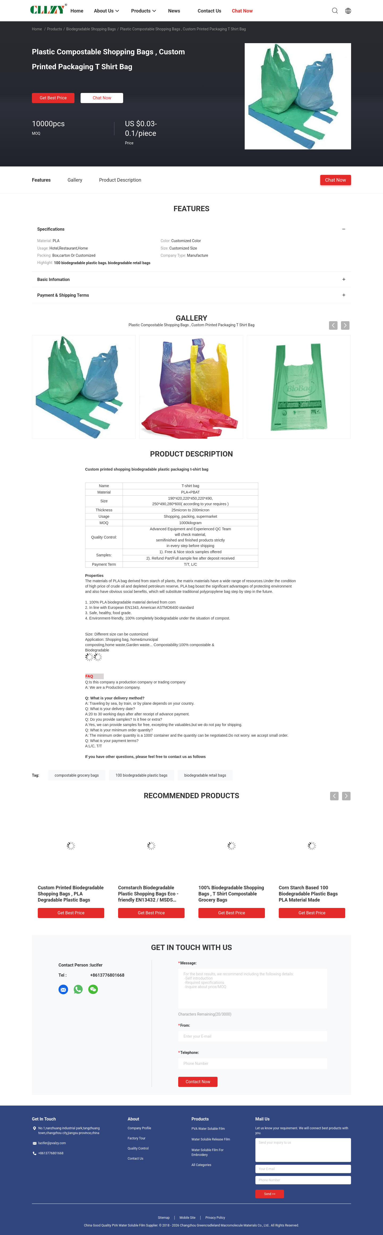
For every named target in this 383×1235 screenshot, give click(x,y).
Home (37, 29)
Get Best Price (53, 97)
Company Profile (139, 1128)
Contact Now (198, 1081)
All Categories (201, 1165)
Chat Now (102, 97)
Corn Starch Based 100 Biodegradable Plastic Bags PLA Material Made (308, 894)
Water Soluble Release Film (211, 1139)
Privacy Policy (215, 1218)
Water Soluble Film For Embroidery (207, 1152)
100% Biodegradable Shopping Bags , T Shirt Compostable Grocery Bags (231, 894)
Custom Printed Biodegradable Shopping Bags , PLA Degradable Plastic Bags (71, 894)
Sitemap (164, 1218)
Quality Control (138, 1148)
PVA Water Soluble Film (208, 1129)
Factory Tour (136, 1138)
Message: (188, 963)
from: (185, 1025)
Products (54, 29)
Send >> (269, 1194)
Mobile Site (187, 1218)
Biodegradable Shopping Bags (91, 29)
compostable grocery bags (77, 775)
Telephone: (189, 1052)
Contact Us (135, 1158)
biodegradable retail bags (205, 775)
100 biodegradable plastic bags (142, 775)
